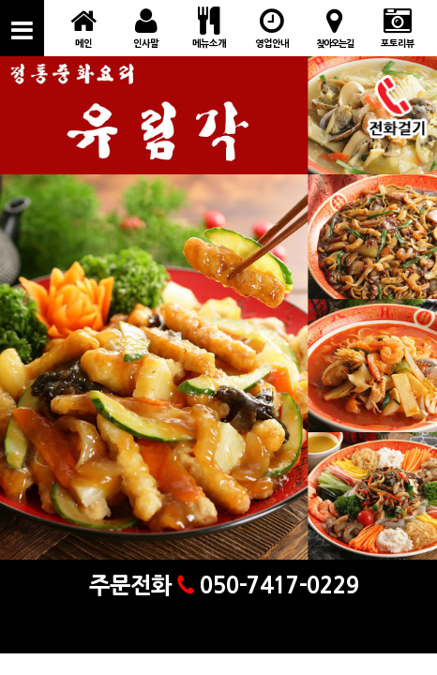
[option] (218, 326)
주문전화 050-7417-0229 (218, 585)
